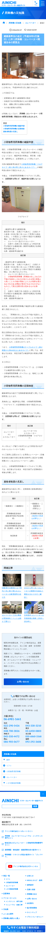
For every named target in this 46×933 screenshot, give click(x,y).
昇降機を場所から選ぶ (11, 918)
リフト (9, 766)
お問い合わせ (23, 682)
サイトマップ (32, 912)
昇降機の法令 (32, 894)
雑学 (8, 760)
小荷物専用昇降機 (13, 771)
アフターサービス (9, 898)
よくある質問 (8, 914)
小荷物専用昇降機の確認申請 (14, 126)
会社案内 (30, 903)
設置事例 (6, 894)
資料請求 (30, 885)
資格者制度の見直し (10, 131)
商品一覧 (6, 876)
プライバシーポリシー (35, 917)
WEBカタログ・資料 (34, 880)
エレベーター (11, 777)
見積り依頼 (31, 889)
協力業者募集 (32, 908)
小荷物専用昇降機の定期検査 (14, 129)
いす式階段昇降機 (13, 783)
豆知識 (5, 909)
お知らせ (30, 876)
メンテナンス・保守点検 (14, 901)
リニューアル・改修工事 (14, 905)
